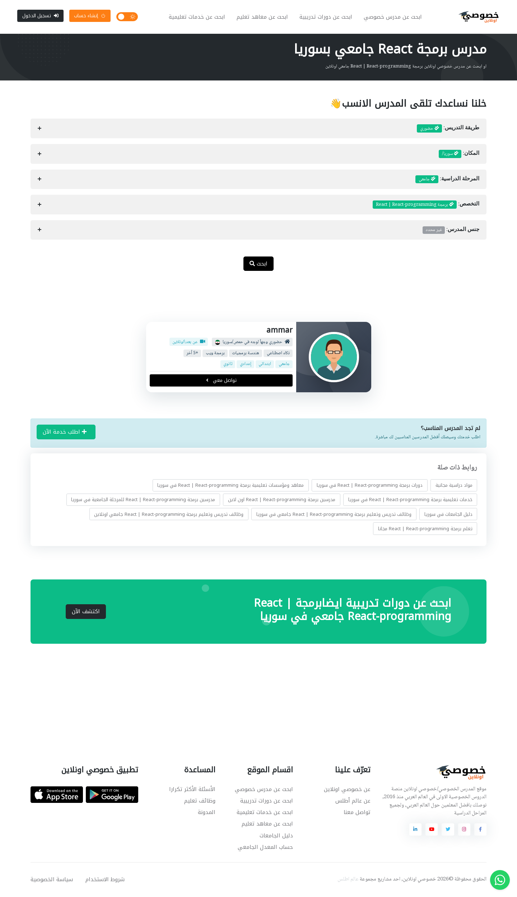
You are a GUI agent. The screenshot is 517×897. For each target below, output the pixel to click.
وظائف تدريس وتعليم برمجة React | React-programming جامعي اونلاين (168, 514)
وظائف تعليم (199, 801)
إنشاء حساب (90, 15)
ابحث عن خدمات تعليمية (197, 17)
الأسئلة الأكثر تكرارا (192, 790)
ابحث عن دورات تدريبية (326, 17)
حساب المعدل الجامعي (265, 848)
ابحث (258, 264)
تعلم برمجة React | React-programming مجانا (425, 529)
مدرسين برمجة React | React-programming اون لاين (281, 500)
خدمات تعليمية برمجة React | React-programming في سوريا (410, 500)
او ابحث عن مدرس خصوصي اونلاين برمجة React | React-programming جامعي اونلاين (405, 67)
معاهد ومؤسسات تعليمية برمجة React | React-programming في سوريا (230, 485)
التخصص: (426, 205)
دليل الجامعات (276, 836)
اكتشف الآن (86, 612)
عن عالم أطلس (353, 801)
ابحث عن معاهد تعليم (262, 17)
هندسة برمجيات (245, 354)
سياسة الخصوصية (52, 880)
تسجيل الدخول (40, 15)
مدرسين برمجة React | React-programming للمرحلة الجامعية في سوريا (143, 500)
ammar (279, 331)
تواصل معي (221, 380)
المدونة (206, 813)
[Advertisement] (253, 301)
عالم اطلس (348, 880)
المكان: (459, 154)
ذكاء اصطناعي (277, 354)
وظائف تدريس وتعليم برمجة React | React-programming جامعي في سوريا (333, 514)
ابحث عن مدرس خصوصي (393, 17)
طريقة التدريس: (448, 129)
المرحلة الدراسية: (447, 180)
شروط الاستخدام (105, 880)
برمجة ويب (214, 354)
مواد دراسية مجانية (454, 485)
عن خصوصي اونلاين (347, 790)
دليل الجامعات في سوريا (448, 514)
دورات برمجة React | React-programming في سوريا (370, 485)
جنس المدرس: (451, 230)
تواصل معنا (357, 813)
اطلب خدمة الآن (65, 432)
